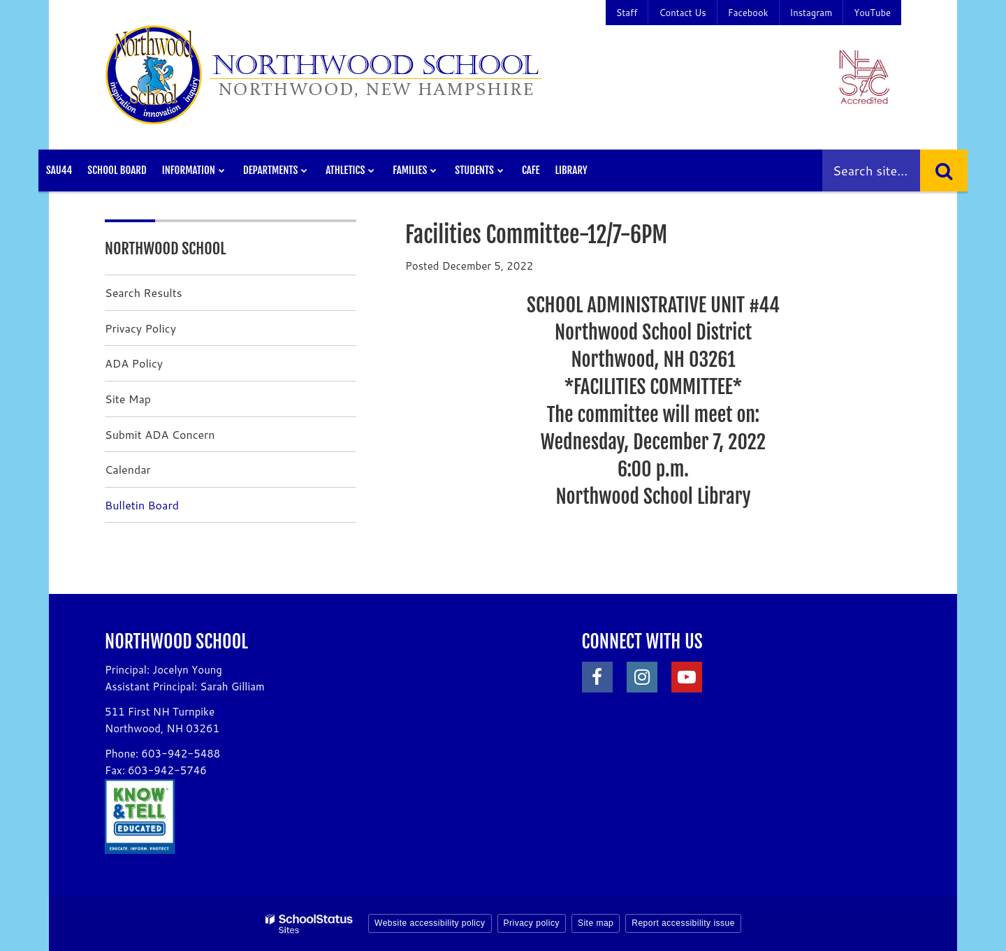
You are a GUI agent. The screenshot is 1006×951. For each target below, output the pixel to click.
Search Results (143, 292)
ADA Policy (134, 363)
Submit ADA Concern (160, 434)
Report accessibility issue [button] (683, 923)
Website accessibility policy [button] (430, 923)
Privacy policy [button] (532, 923)
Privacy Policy (140, 328)
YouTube (872, 12)
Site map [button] (595, 923)
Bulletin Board (142, 505)
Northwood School (165, 248)
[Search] (944, 170)
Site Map (128, 399)
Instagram (811, 12)
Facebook (748, 12)
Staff (627, 12)
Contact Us (682, 12)
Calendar (128, 469)
